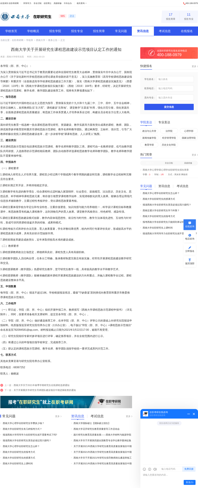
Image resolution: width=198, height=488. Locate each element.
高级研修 (58, 3)
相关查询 (81, 3)
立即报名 (189, 251)
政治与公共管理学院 (149, 131)
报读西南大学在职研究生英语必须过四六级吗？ (27, 440)
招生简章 (171, 16)
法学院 (169, 131)
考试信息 (165, 31)
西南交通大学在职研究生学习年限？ (161, 210)
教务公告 (52, 40)
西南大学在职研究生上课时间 (18, 463)
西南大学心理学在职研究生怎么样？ (21, 446)
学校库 (29, 40)
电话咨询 (189, 238)
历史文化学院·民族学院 (169, 145)
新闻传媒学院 (149, 138)
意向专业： (150, 97)
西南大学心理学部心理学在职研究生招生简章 (166, 169)
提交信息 (169, 106)
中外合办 (68, 3)
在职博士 (48, 3)
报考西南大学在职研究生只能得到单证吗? (164, 222)
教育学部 (149, 144)
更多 (57, 416)
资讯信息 (143, 31)
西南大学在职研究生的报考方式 (19, 452)
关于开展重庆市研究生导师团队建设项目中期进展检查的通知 (45, 390)
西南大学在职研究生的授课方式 (19, 457)
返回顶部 (189, 263)
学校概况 (33, 31)
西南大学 (40, 40)
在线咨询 (189, 226)
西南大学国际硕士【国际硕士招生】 (92, 423)
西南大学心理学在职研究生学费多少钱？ (23, 423)
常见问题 (121, 31)
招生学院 (55, 31)
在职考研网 (14, 3)
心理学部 (188, 131)
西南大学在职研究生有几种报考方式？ (22, 429)
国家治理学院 (189, 138)
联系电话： (150, 88)
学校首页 (11, 31)
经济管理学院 (169, 138)
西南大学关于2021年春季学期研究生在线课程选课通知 (41, 385)
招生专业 (189, 16)
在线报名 (187, 31)
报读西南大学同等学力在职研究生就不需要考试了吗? (30, 434)
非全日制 (37, 3)
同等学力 (27, 3)
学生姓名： (150, 79)
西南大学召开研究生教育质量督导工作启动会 (97, 429)
